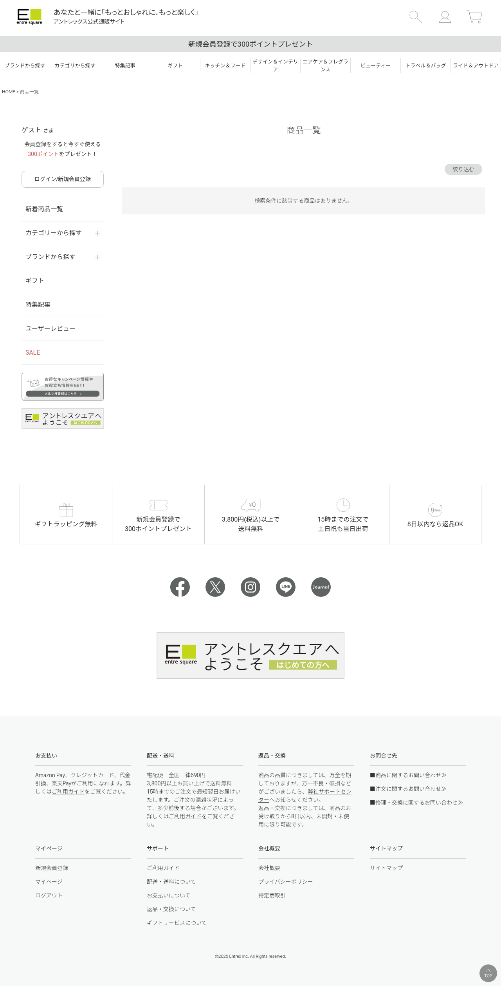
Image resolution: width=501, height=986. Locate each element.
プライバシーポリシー (285, 882)
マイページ (49, 882)
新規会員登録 (51, 868)
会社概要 (269, 868)
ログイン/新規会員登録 (62, 179)
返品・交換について (171, 909)
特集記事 (37, 304)
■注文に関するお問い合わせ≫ (408, 789)
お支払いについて (169, 895)
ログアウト (49, 895)
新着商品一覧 (44, 209)
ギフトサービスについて (177, 923)
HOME (8, 91)
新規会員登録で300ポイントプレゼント (250, 44)
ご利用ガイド (68, 791)
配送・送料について (171, 882)
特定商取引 (272, 895)
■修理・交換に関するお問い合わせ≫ (416, 802)
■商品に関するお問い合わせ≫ (408, 775)
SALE (32, 352)
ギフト (34, 281)
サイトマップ (386, 868)
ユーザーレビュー (50, 328)
